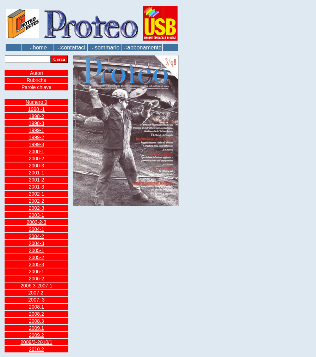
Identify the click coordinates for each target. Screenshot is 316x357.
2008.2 (36, 314)
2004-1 (36, 229)
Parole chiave (36, 87)
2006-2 (36, 278)
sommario (107, 47)
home (40, 47)
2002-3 (36, 208)
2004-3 (36, 243)
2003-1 (36, 215)
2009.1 (36, 328)
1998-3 (36, 123)
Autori (36, 73)
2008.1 (36, 307)
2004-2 (36, 236)
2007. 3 (36, 300)
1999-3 (36, 144)
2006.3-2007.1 (36, 285)
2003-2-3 (36, 222)
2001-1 (36, 172)
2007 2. (36, 293)
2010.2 (36, 349)
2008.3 (36, 321)
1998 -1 (36, 109)
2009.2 (36, 335)
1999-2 (36, 137)
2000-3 (36, 165)
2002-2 (36, 201)
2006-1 (36, 271)
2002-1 (36, 194)
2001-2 (36, 180)
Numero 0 (36, 102)
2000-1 (36, 151)
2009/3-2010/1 (36, 342)
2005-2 (36, 257)
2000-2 (36, 158)
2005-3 (36, 264)
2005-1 (36, 250)
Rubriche (36, 80)
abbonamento (144, 47)
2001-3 (36, 187)
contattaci (73, 47)
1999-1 (36, 130)
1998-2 (36, 116)
